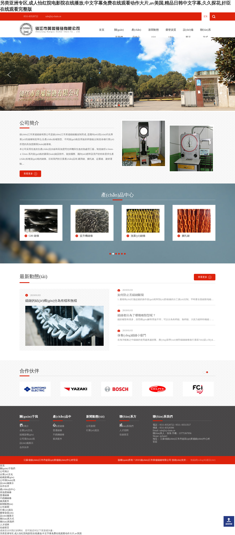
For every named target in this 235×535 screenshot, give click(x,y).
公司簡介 (24, 426)
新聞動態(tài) (153, 33)
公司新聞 (90, 426)
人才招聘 (124, 430)
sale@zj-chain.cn (53, 16)
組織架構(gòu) (27, 434)
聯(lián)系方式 (205, 33)
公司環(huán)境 (27, 439)
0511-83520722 (31, 16)
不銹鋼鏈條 (58, 434)
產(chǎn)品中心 (136, 33)
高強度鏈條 (58, 426)
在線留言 (124, 434)
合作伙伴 (24, 447)
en (205, 16)
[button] (116, 105)
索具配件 (57, 439)
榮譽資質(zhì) (171, 33)
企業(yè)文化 (26, 430)
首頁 (101, 29)
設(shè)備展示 (188, 33)
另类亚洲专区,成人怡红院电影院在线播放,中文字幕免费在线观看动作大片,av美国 (41, 533)
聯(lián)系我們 (126, 426)
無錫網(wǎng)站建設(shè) (202, 460)
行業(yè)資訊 (92, 430)
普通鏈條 (57, 430)
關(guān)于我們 (119, 33)
